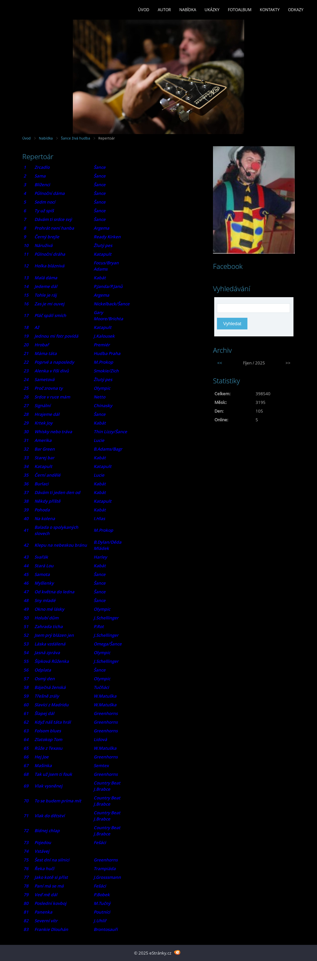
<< (219, 363)
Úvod (143, 9)
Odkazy (295, 9)
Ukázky (212, 9)
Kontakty (270, 9)
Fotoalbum (239, 9)
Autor (164, 9)
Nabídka (187, 9)
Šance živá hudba (75, 138)
